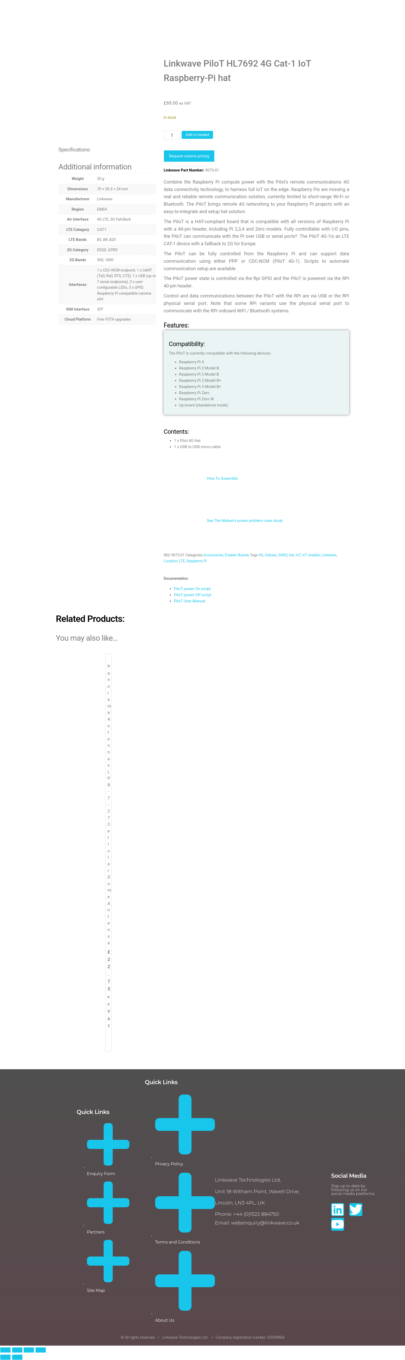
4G (261, 555)
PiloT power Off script (192, 595)
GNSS (282, 555)
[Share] (28, 1350)
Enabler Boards (237, 555)
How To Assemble (201, 478)
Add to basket (197, 134)
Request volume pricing (189, 156)
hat (291, 555)
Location (171, 561)
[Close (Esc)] (40, 1350)
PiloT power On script (192, 588)
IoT (298, 555)
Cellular (271, 555)
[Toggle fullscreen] (17, 1350)
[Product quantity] (172, 135)
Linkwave (328, 555)
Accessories (213, 555)
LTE (182, 561)
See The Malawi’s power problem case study (223, 520)
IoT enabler (311, 555)
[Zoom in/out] (5, 1350)
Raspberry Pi (197, 561)
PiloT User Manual (189, 601)
